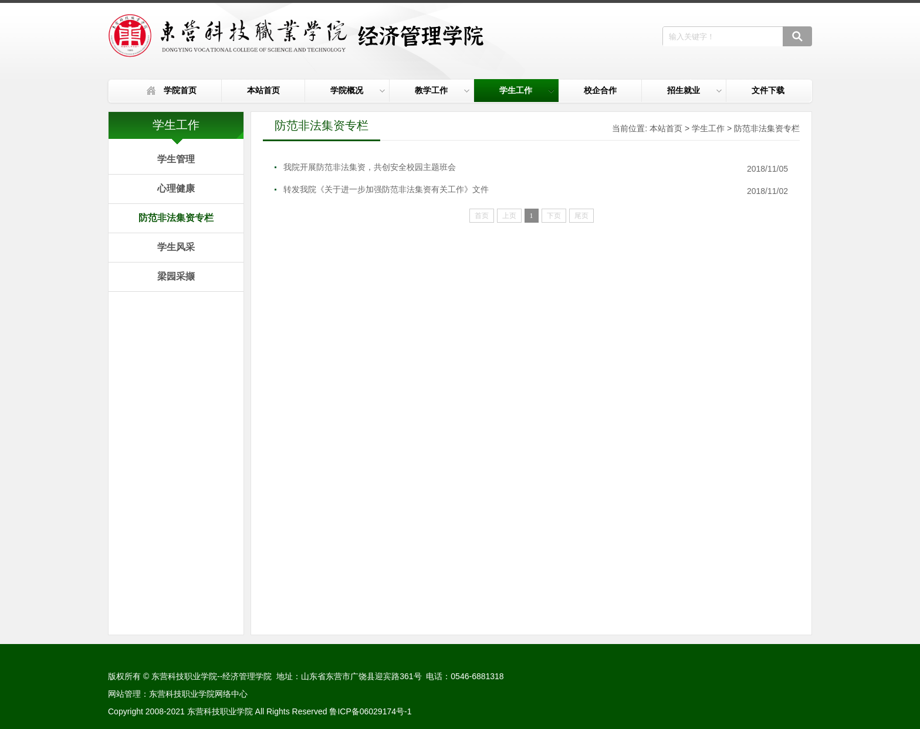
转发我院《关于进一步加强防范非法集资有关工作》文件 (386, 189)
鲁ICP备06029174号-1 (370, 711)
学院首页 (180, 90)
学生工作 (526, 90)
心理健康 (176, 188)
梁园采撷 (176, 276)
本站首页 (263, 90)
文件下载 (768, 90)
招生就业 (694, 90)
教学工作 (442, 90)
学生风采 (176, 247)
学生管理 (176, 159)
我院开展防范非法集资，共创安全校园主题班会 (369, 167)
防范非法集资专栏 (176, 218)
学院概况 (357, 90)
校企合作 (600, 90)
